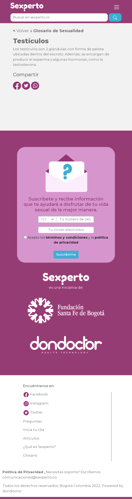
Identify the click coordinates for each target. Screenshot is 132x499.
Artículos (31, 438)
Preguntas (32, 421)
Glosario (30, 455)
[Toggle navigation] (117, 7)
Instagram (39, 403)
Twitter (36, 412)
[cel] (47, 219)
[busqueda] (115, 17)
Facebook (35, 394)
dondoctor (12, 491)
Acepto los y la (66, 240)
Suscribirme (66, 254)
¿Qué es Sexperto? (39, 447)
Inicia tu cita (33, 430)
